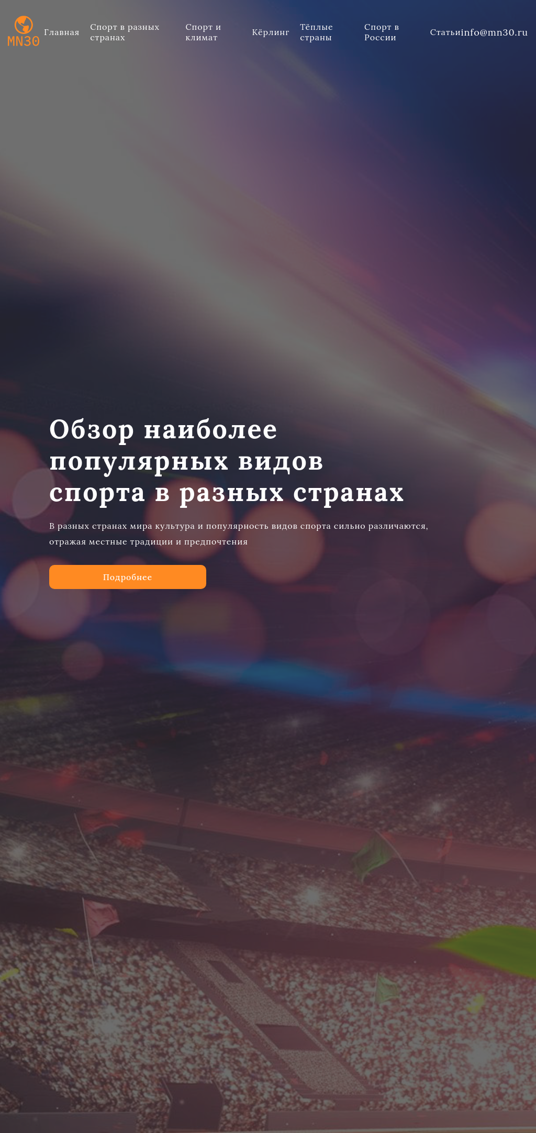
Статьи (445, 32)
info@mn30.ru (494, 32)
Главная (62, 32)
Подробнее (127, 570)
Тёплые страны (316, 31)
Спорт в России (381, 31)
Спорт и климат (203, 31)
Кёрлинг (270, 32)
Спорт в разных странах (125, 31)
